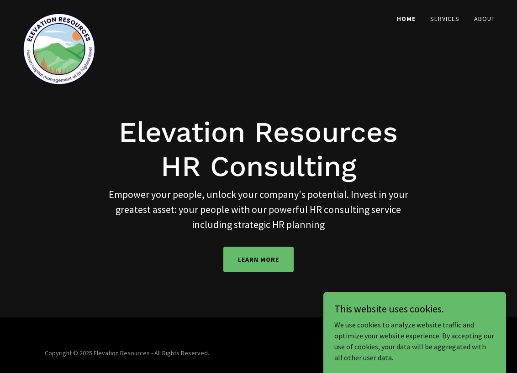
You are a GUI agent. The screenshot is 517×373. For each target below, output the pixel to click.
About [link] (484, 19)
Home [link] (406, 19)
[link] (59, 16)
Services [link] (444, 19)
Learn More (258, 259)
